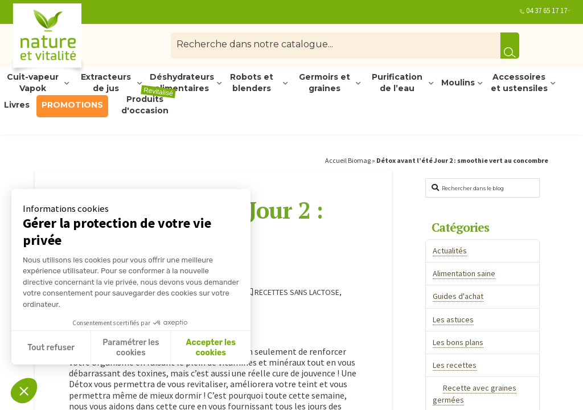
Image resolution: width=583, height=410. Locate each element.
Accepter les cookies (211, 348)
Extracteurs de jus (106, 83)
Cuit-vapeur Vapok (33, 83)
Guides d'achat (458, 296)
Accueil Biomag (348, 160)
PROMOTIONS (72, 105)
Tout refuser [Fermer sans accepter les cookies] (51, 347)
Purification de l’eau (397, 83)
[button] (24, 390)
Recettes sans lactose (293, 292)
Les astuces (453, 319)
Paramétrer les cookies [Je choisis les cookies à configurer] (130, 348)
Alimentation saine (464, 273)
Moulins (458, 82)
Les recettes (455, 365)
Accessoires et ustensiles (519, 83)
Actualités (450, 250)
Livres (17, 105)
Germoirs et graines (324, 83)
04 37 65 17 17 (546, 10)
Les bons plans (458, 342)
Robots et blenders (251, 83)
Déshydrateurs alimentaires (182, 83)
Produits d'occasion (148, 105)
